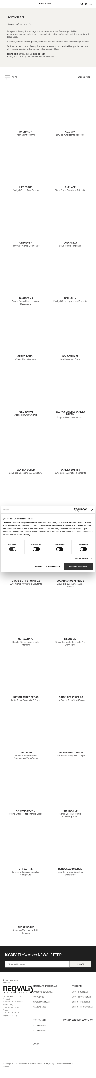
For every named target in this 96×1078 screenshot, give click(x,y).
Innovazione (38, 997)
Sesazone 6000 (39, 1007)
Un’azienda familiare (41, 1002)
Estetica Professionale (45, 986)
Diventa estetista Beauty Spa (78, 1020)
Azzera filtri (84, 77)
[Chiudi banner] (92, 510)
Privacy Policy (48, 1064)
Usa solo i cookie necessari (47, 566)
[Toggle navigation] (6, 3)
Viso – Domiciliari (80, 992)
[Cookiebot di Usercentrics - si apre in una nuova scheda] (76, 510)
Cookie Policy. (23, 535)
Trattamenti (39, 1020)
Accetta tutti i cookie (78, 566)
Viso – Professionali (81, 997)
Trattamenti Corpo (41, 1031)
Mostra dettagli (81, 558)
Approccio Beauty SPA (42, 992)
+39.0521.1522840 (11, 1013)
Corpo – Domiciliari (81, 1002)
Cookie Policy (36, 1064)
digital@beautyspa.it (11, 1015)
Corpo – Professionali (82, 1007)
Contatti (37, 1044)
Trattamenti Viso (40, 1026)
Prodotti (77, 986)
